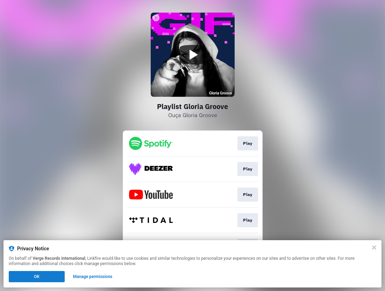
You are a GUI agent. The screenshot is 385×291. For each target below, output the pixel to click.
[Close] (374, 247)
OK (37, 276)
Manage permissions (93, 276)
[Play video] (192, 55)
